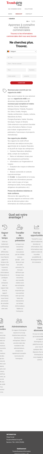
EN (28, 21)
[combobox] (21, 51)
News (10, 14)
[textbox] (21, 51)
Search (12, 18)
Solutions (29, 9)
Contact (29, 14)
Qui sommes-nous (14, 9)
